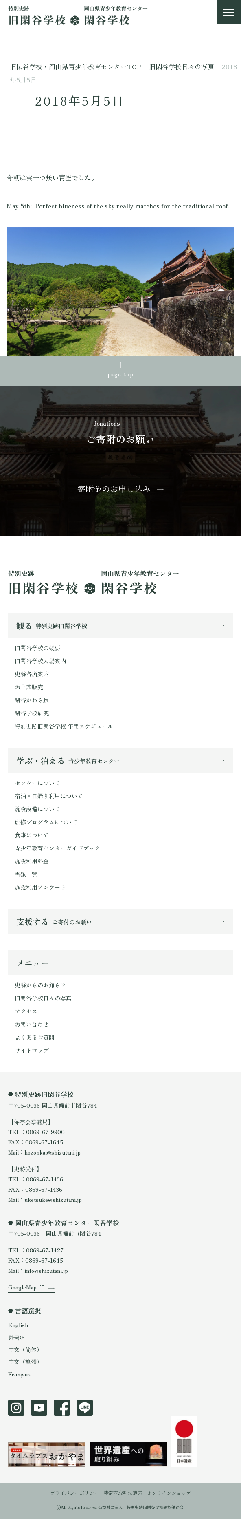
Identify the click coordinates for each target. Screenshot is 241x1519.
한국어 (16, 1337)
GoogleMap (22, 1287)
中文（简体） (25, 1349)
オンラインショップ (169, 1492)
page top (120, 374)
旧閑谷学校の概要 (37, 648)
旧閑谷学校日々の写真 (43, 998)
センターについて (37, 783)
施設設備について (37, 809)
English (18, 1324)
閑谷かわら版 (32, 700)
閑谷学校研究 (32, 713)
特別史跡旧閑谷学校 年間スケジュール (64, 726)
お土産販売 (29, 687)
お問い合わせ (32, 1024)
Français (19, 1374)
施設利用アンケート (40, 887)
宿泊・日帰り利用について (49, 796)
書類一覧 (26, 874)
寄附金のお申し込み (114, 489)
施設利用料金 (32, 861)
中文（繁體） (25, 1362)
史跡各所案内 (32, 674)
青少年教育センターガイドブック (57, 848)
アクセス (26, 1011)
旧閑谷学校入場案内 (40, 661)
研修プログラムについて (46, 822)
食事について (32, 835)
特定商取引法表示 (122, 1492)
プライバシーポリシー (74, 1492)
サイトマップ (32, 1050)
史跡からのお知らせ (40, 985)
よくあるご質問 (35, 1037)
